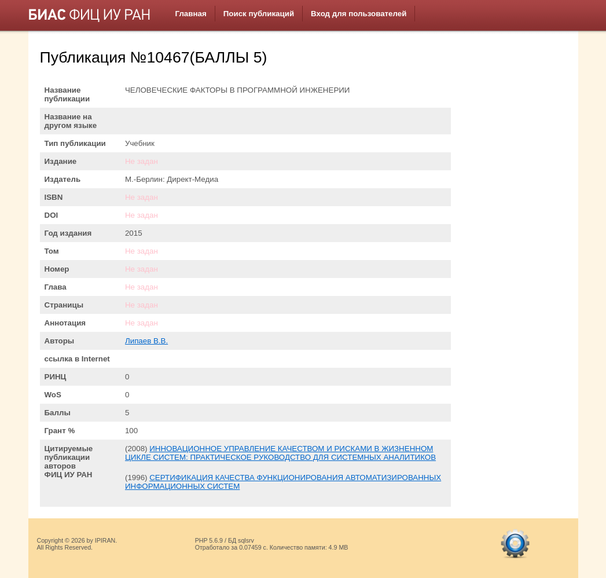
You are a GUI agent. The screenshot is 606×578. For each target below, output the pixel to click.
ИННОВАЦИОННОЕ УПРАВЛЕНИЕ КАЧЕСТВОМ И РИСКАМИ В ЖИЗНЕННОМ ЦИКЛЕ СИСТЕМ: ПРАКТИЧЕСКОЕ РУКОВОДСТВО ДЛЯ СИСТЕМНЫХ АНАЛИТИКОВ (280, 453)
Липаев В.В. (146, 340)
